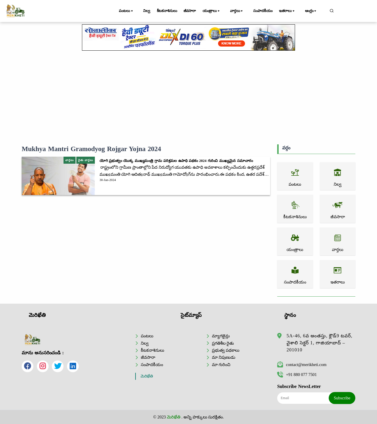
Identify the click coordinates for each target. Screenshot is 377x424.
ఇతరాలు (292, 11)
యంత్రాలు (218, 11)
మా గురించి (221, 364)
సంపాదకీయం (265, 11)
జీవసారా (194, 11)
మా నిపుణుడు (224, 357)
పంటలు (128, 11)
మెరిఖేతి (146, 376)
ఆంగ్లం (314, 11)
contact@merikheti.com (301, 364)
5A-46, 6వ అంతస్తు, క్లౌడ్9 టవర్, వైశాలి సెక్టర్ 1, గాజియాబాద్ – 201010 (319, 342)
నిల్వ (146, 11)
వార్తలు (241, 11)
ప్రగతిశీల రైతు (223, 343)
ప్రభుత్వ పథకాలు (226, 350)
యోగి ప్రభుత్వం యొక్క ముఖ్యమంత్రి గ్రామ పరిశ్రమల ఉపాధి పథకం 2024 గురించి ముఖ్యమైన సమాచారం (176, 161)
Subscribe (342, 398)
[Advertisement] (188, 98)
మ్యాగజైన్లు (221, 336)
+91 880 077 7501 (297, 374)
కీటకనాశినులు (169, 11)
